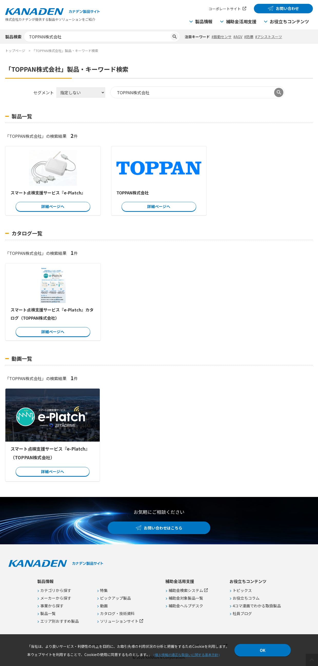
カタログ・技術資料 (117, 613)
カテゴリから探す (55, 590)
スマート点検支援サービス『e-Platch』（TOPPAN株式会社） (50, 452)
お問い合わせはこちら (163, 527)
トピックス (242, 590)
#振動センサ (222, 36)
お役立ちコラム (246, 598)
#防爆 (248, 36)
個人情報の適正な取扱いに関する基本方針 (186, 655)
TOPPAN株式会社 (132, 193)
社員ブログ (242, 613)
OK (262, 650)
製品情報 (204, 21)
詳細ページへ (52, 206)
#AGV (237, 36)
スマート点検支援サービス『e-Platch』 (48, 193)
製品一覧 (48, 613)
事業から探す (51, 605)
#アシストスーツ (268, 36)
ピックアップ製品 (115, 598)
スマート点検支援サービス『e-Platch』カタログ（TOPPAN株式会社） (52, 314)
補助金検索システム (185, 590)
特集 (104, 590)
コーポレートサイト (224, 8)
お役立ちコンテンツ (289, 21)
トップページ (15, 50)
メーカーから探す (55, 598)
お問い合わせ (287, 8)
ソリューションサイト (119, 621)
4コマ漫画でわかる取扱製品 (257, 605)
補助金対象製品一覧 (185, 598)
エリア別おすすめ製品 (59, 621)
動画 (104, 605)
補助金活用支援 (241, 21)
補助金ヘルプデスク (185, 605)
